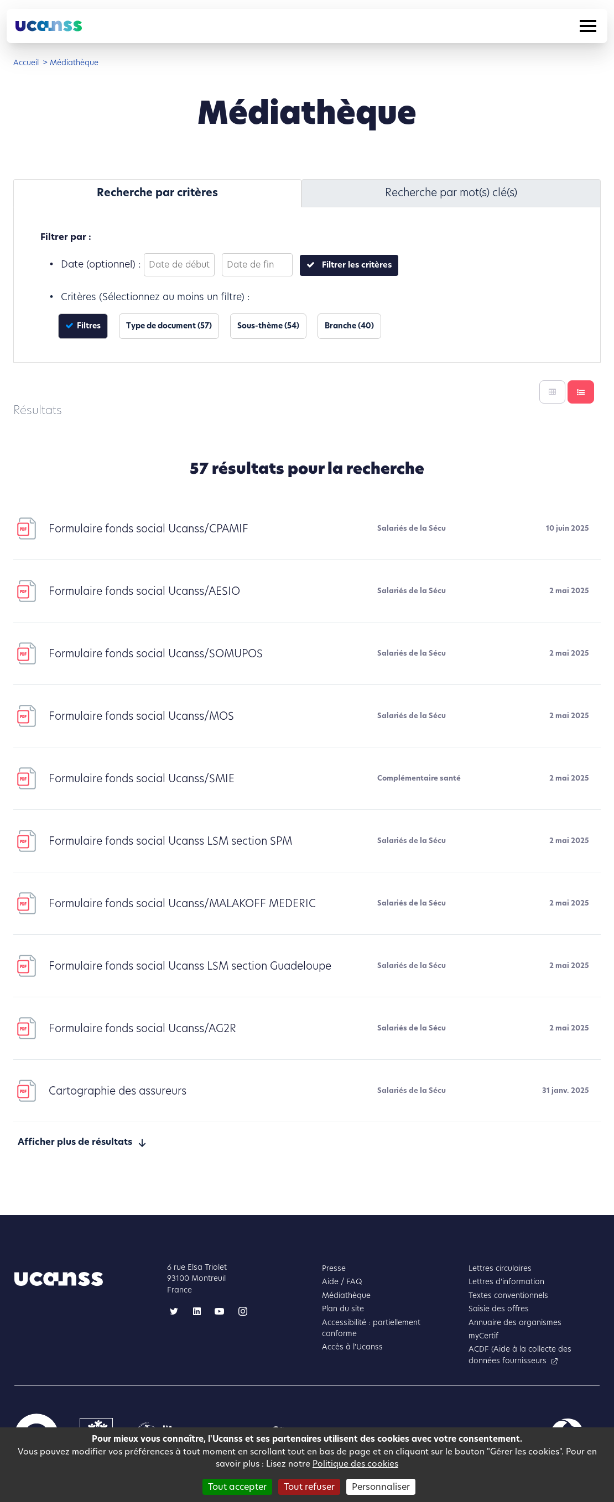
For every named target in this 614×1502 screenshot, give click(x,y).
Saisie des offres (499, 1309)
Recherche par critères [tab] (157, 192)
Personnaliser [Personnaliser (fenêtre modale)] (381, 1486)
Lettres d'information (506, 1281)
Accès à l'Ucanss (352, 1347)
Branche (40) (349, 326)
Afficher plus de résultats (75, 1141)
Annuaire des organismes (515, 1322)
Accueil (26, 62)
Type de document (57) (169, 326)
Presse (334, 1268)
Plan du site (343, 1309)
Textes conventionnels (508, 1295)
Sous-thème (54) (268, 326)
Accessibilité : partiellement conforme (371, 1328)
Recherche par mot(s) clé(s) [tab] (451, 192)
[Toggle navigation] (588, 26)
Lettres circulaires (500, 1268)
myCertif (483, 1336)
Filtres (88, 326)
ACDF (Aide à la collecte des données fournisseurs (520, 1354)
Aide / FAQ (342, 1281)
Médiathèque (346, 1295)
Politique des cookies (355, 1463)
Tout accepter (237, 1486)
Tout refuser (309, 1486)
